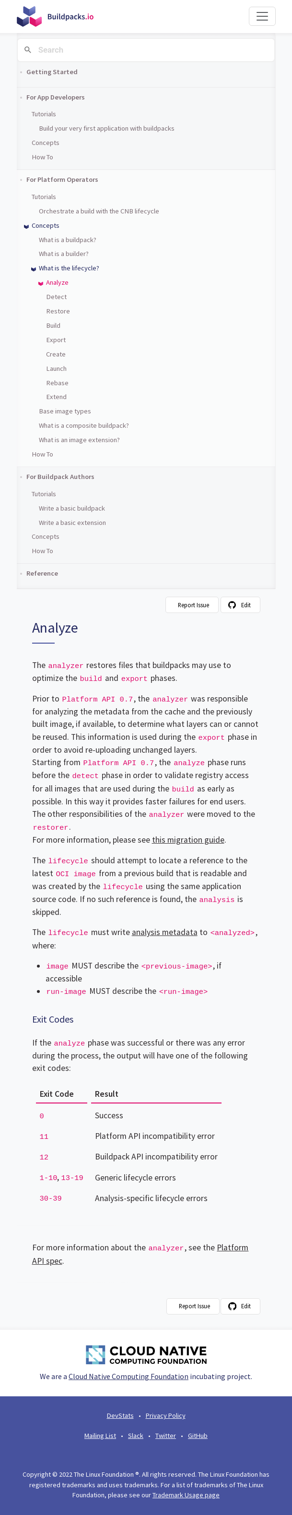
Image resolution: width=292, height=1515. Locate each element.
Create (56, 354)
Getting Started (52, 71)
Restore (58, 311)
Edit (246, 605)
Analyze (57, 282)
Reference (42, 573)
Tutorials (44, 114)
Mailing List (100, 1435)
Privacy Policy (166, 1415)
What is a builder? (64, 253)
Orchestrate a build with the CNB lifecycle (99, 211)
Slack (135, 1435)
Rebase (57, 383)
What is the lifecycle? (69, 268)
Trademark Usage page (186, 1495)
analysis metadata (165, 932)
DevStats (120, 1415)
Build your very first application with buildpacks (107, 128)
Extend (56, 396)
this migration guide (188, 840)
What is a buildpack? (67, 239)
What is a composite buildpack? (84, 425)
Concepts (45, 142)
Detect (56, 296)
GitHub (198, 1435)
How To (42, 157)
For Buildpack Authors (60, 476)
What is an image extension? (79, 439)
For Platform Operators (62, 179)
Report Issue (193, 605)
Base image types (65, 411)
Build (53, 325)
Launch (56, 368)
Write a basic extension (72, 522)
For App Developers (55, 97)
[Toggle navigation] (262, 16)
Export (56, 339)
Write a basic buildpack (72, 508)
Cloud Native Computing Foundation (128, 1376)
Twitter (165, 1435)
